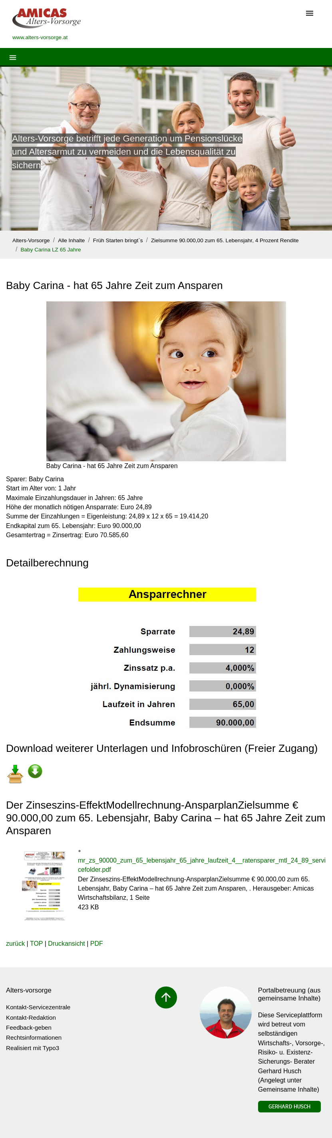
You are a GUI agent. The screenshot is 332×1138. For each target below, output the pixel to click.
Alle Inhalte (71, 240)
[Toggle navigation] (310, 13)
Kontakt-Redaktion (31, 1017)
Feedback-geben (29, 1027)
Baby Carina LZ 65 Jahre (50, 250)
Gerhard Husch (289, 1106)
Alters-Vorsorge (31, 240)
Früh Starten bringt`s (118, 240)
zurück (15, 943)
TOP (36, 943)
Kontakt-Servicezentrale (38, 1007)
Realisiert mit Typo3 (32, 1047)
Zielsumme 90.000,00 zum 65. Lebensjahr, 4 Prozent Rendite (225, 240)
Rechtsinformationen (34, 1037)
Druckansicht (66, 943)
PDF (96, 943)
